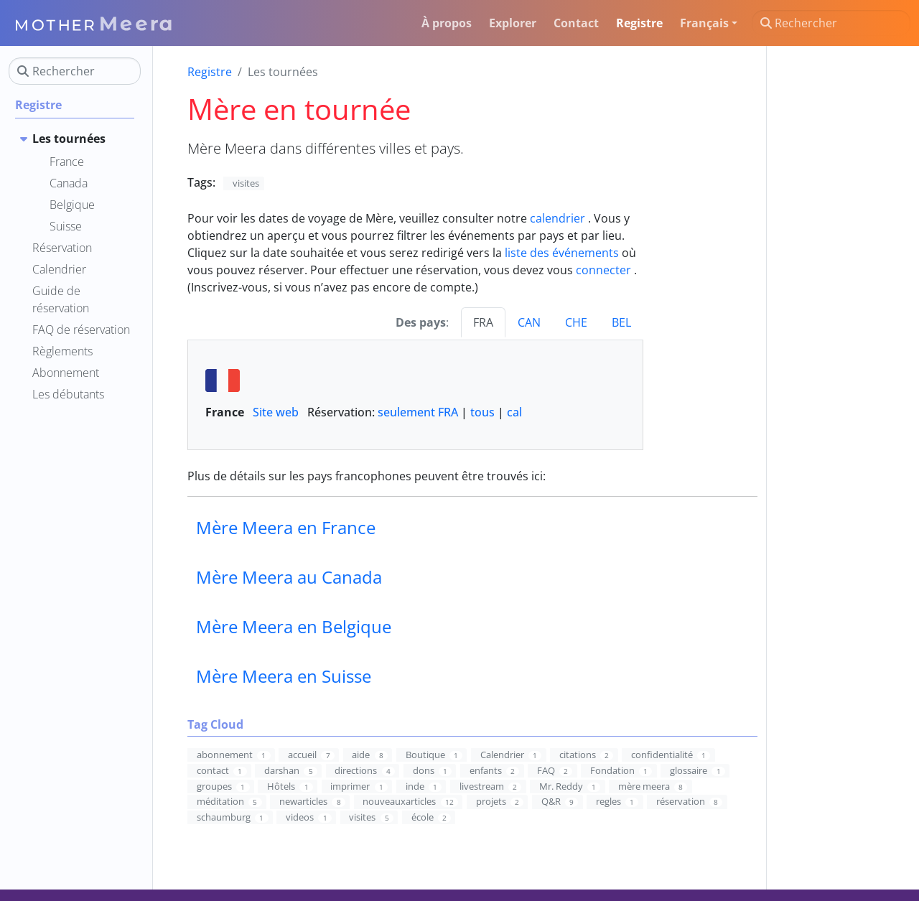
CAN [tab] (529, 322)
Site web (276, 412)
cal (514, 412)
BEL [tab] (621, 322)
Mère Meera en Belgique (293, 626)
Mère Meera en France (285, 527)
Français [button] (704, 23)
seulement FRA (418, 412)
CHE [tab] (576, 322)
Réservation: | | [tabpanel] (415, 394)
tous (482, 412)
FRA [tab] (483, 322)
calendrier (557, 218)
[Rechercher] (831, 23)
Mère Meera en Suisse (283, 676)
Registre (209, 72)
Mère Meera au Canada (289, 577)
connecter (603, 270)
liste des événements (562, 253)
